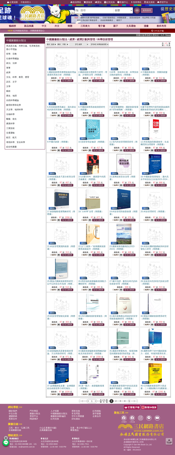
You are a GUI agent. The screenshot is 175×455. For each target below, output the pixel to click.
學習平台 (162, 2)
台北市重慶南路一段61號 (82, 441)
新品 (29, 26)
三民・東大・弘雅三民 (19, 428)
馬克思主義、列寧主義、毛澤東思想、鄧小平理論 (24, 47)
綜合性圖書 (11, 147)
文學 (8, 86)
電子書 (101, 26)
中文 (44, 26)
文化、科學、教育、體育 (17, 77)
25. (61, 284)
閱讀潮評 (34, 419)
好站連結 (76, 419)
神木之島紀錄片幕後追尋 (87, 20)
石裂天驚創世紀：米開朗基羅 (114, 18)
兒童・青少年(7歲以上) (81, 428)
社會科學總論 (12, 58)
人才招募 (55, 411)
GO (136, 10)
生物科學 (10, 114)
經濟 (8, 72)
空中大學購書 (78, 416)
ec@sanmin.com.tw (27, 447)
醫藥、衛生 (11, 119)
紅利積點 (97, 411)
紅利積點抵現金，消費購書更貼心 (26, 30)
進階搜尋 (147, 10)
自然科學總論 (12, 100)
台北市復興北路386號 (18, 441)
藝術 (8, 91)
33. (60, 353)
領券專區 (136, 2)
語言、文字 (11, 82)
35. (123, 353)
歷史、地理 (11, 96)
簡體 (70, 26)
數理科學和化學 (13, 105)
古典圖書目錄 (45, 430)
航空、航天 (11, 137)
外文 (57, 26)
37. (61, 388)
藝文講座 (149, 2)
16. (155, 179)
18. (91, 211)
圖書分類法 (35, 413)
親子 (115, 26)
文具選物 (131, 26)
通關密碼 (13, 416)
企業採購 (12, 2)
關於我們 (13, 411)
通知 (98, 2)
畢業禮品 (74, 430)
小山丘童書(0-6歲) (47, 428)
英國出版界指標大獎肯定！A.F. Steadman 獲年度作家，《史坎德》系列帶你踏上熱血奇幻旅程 (160, 35)
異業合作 (13, 419)
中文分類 (13, 413)
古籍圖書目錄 (15, 430)
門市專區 (34, 411)
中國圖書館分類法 (56, 39)
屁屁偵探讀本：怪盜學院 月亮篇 (142, 18)
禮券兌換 (76, 411)
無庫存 (53, 81)
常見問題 (76, 413)
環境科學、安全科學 (15, 142)
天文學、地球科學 (14, 109)
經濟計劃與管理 (86, 39)
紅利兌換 (109, 2)
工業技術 (10, 128)
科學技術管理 (105, 39)
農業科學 (10, 123)
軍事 (8, 68)
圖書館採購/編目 (58, 416)
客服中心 (122, 2)
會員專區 (75, 2)
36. (154, 353)
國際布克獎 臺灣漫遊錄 (89, 18)
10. (92, 142)
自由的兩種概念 (106, 20)
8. (155, 109)
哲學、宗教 (11, 54)
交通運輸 (10, 133)
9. (58, 142)
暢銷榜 (12, 26)
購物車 (88, 2)
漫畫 (146, 26)
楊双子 (119, 20)
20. (153, 211)
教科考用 (161, 26)
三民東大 (85, 26)
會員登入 (25, 2)
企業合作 (97, 416)
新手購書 (97, 413)
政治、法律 (11, 63)
